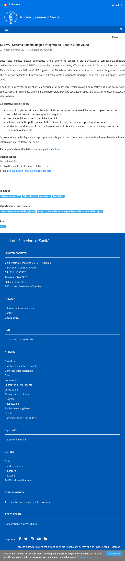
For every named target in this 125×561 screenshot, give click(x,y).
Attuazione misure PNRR (19, 347)
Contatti (9, 320)
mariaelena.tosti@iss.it (38, 171)
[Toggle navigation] (6, 29)
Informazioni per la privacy (19, 316)
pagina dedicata (52, 149)
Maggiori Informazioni (88, 557)
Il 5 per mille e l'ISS (15, 447)
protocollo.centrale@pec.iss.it (27, 294)
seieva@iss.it (15, 171)
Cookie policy (12, 325)
